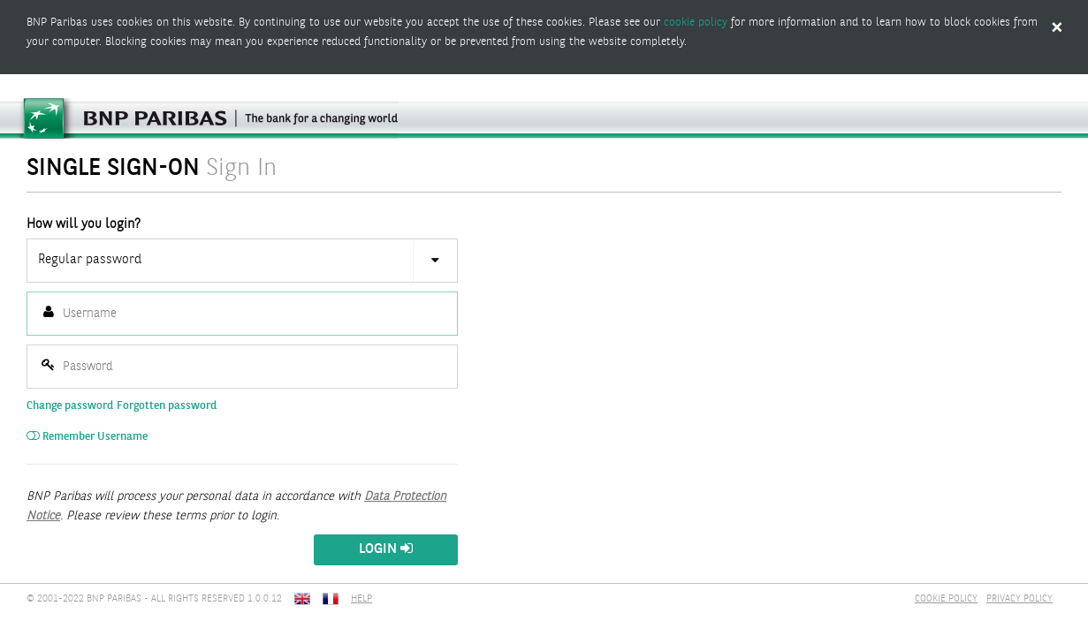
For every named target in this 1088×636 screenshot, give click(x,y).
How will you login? (84, 224)
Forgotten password (167, 406)
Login (386, 549)
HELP (361, 599)
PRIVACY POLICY (1019, 599)
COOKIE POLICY (946, 599)
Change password (70, 406)
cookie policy (695, 22)
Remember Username (87, 437)
